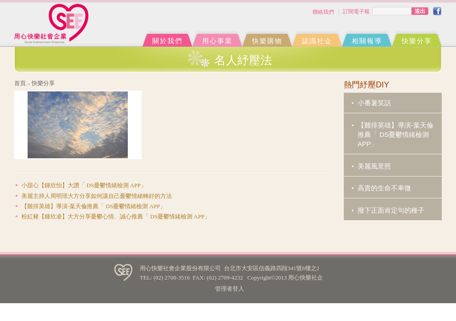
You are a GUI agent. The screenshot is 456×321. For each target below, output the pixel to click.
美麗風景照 (374, 166)
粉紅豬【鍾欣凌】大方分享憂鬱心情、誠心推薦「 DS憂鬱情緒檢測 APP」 (115, 216)
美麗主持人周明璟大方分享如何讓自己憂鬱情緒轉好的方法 (96, 196)
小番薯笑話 (374, 103)
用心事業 (217, 41)
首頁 (20, 83)
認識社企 (317, 41)
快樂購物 (267, 41)
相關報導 (367, 41)
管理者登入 (229, 288)
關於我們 (167, 41)
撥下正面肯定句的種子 (391, 210)
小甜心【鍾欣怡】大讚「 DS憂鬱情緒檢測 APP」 (84, 185)
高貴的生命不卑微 (384, 188)
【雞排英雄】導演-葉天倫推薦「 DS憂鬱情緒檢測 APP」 (93, 206)
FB (437, 11)
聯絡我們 (323, 12)
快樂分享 (417, 41)
